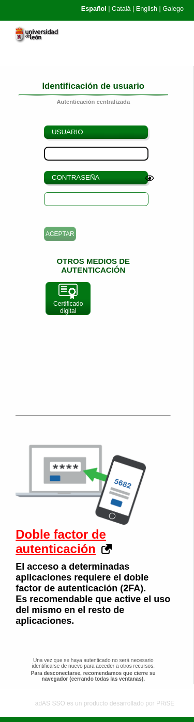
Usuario (67, 132)
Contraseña (76, 177)
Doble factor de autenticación (61, 541)
